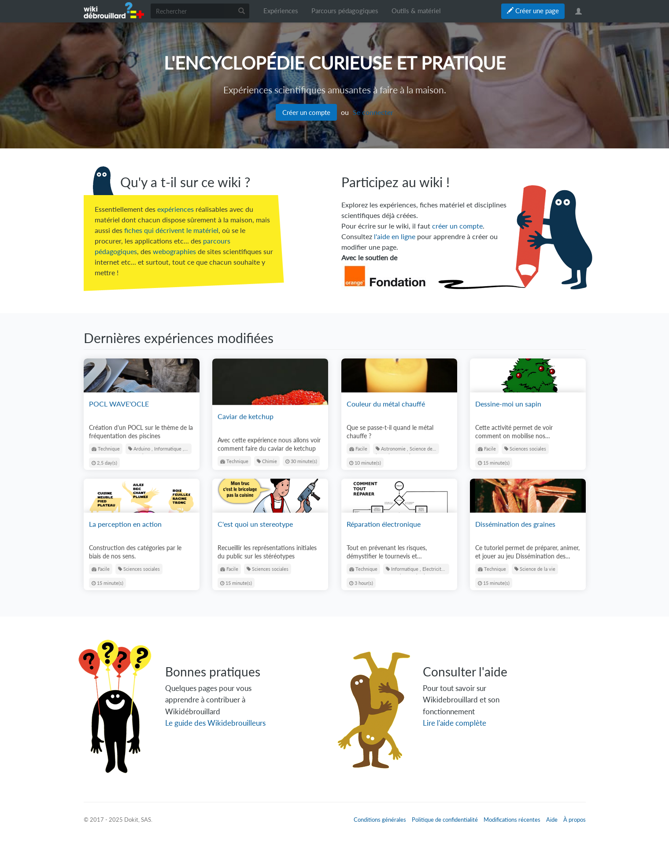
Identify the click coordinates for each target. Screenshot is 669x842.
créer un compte (457, 226)
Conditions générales (380, 819)
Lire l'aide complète (454, 723)
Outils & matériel (416, 11)
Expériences (280, 11)
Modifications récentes (512, 819)
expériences (175, 209)
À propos (574, 819)
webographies (174, 251)
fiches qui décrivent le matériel (171, 230)
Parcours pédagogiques (344, 11)
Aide (552, 819)
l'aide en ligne (394, 236)
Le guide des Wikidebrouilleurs (215, 723)
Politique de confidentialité (445, 819)
